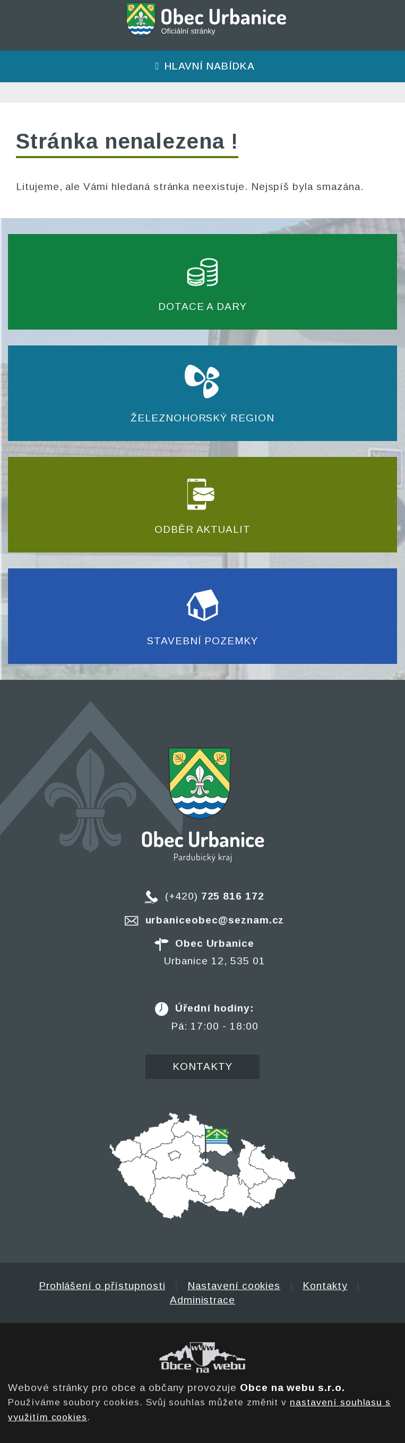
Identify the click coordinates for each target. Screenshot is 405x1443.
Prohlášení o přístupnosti (102, 1285)
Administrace (202, 1300)
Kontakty (202, 1066)
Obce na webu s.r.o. (292, 1387)
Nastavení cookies (233, 1285)
